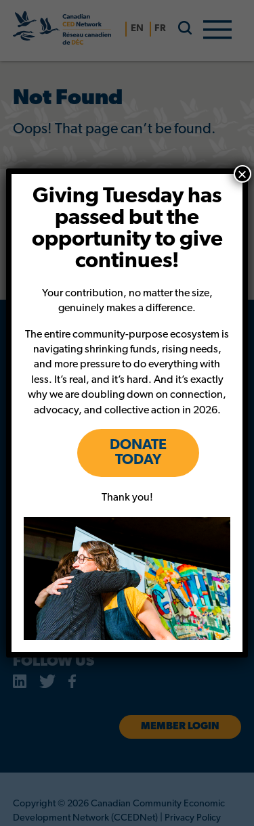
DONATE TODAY (138, 452)
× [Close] (242, 174)
